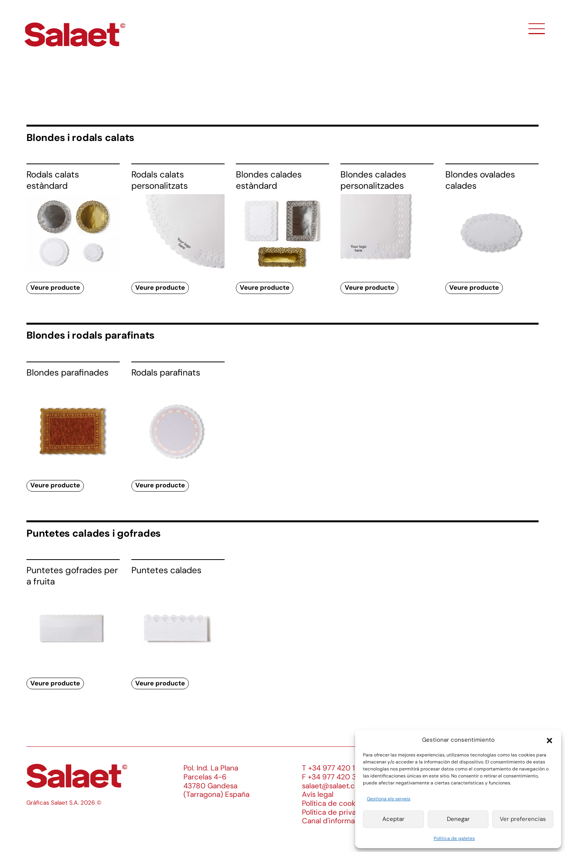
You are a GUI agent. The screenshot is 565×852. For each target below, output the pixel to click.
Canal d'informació (333, 821)
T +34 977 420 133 (332, 768)
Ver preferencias (523, 819)
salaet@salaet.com (334, 786)
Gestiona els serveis (388, 799)
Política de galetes (454, 838)
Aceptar (393, 819)
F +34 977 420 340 (334, 777)
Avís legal (317, 794)
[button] (549, 740)
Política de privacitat (336, 812)
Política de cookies (333, 803)
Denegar (458, 819)
